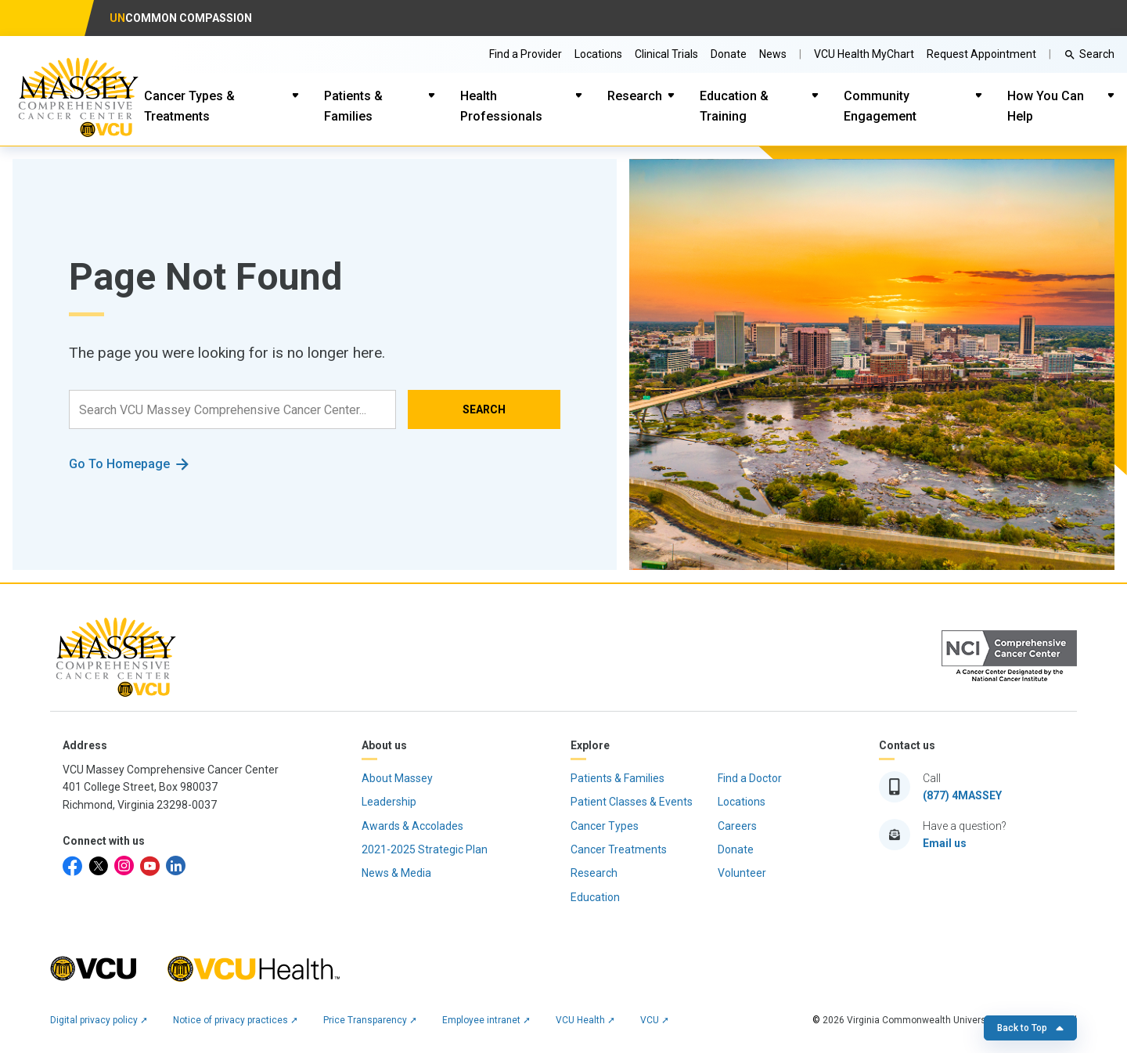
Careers (737, 826)
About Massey (397, 778)
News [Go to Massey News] (773, 54)
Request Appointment (981, 54)
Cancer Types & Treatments (189, 106)
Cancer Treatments (619, 849)
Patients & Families (353, 106)
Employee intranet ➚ (486, 1020)
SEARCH (484, 409)
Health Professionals (501, 106)
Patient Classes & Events (632, 801)
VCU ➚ (654, 1020)
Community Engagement (880, 106)
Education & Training (734, 106)
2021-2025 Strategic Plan (425, 849)
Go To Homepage (119, 463)
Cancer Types (605, 826)
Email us (945, 843)
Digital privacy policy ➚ (99, 1020)
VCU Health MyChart (864, 54)
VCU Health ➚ (585, 1020)
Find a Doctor (750, 778)
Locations (598, 54)
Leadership (389, 801)
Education (595, 897)
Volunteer (742, 873)
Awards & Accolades (412, 826)
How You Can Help (1045, 106)
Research (634, 95)
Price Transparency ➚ (370, 1020)
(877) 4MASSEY (962, 795)
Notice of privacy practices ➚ (235, 1020)
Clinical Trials (666, 54)
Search (1096, 54)
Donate (729, 54)
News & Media (396, 873)
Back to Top (1030, 1027)
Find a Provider (525, 54)
